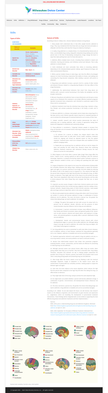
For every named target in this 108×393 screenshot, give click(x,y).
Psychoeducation (71, 20)
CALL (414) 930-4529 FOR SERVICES (54, 2)
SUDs (15, 20)
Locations (91, 20)
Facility (43, 24)
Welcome (9, 20)
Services (61, 20)
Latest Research (81, 20)
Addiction (21, 20)
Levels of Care (54, 20)
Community (50, 24)
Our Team (98, 20)
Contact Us (63, 24)
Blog (57, 24)
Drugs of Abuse (43, 20)
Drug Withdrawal (32, 20)
